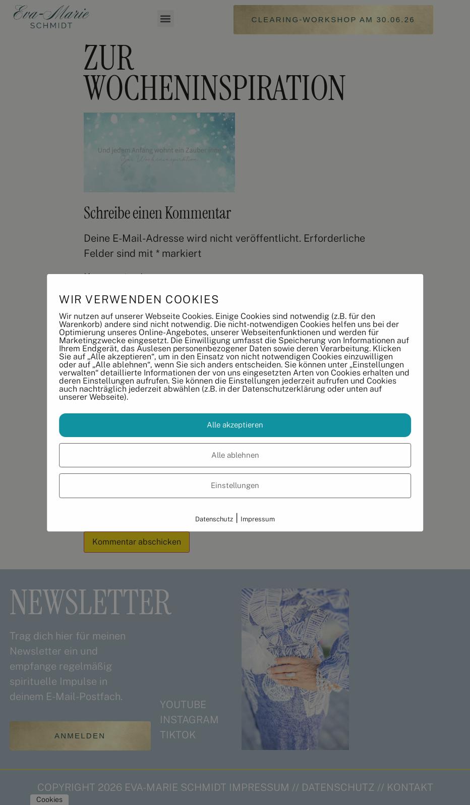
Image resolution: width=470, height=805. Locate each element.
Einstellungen (235, 485)
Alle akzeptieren (235, 424)
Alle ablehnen (235, 455)
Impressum (258, 519)
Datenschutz (214, 519)
